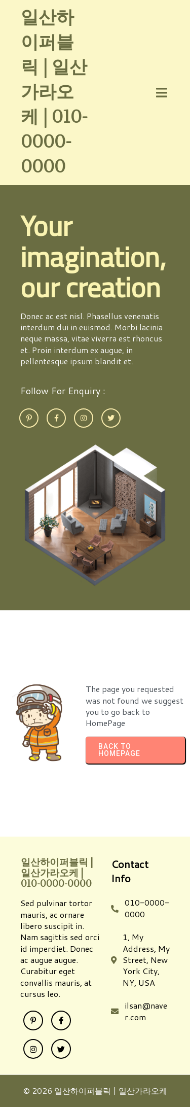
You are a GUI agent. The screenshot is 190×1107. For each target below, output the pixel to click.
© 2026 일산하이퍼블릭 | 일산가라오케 (95, 1090)
